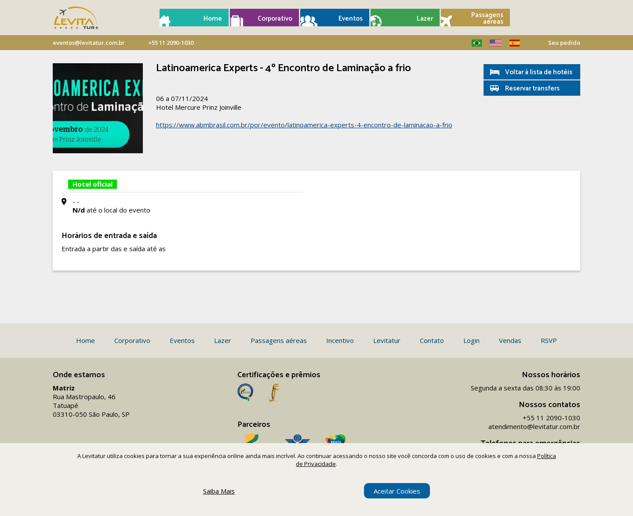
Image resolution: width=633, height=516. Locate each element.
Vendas (510, 340)
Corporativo (275, 18)
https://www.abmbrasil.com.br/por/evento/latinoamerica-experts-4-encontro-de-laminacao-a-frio (304, 124)
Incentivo (340, 340)
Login (471, 340)
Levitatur (386, 340)
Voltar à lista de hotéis (538, 72)
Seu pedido (564, 43)
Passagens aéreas (487, 18)
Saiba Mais (219, 491)
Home (213, 18)
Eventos (350, 18)
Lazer (425, 18)
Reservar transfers (532, 88)
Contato (432, 340)
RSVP (549, 340)
